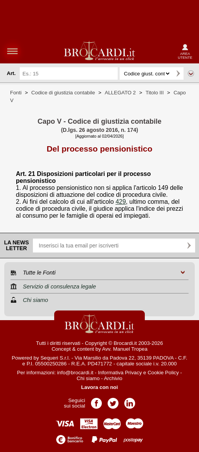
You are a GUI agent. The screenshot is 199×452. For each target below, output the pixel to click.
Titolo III (155, 93)
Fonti (16, 93)
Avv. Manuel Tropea (125, 349)
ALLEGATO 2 (120, 93)
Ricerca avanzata (191, 73)
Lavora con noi (99, 387)
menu (12, 51)
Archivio (113, 378)
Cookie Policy (163, 372)
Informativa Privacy (120, 372)
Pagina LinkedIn (129, 401)
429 (120, 201)
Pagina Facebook (96, 401)
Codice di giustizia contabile (63, 93)
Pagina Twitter (113, 401)
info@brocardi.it (75, 372)
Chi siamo (88, 378)
